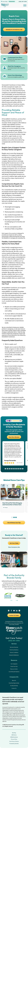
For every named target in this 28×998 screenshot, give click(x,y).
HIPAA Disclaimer (14, 737)
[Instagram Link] (19, 611)
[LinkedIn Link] (16, 611)
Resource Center (14, 669)
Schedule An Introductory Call (14, 29)
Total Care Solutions (14, 649)
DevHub (17, 743)
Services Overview (14, 647)
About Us (14, 680)
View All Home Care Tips (14, 522)
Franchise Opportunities (14, 683)
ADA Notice (14, 735)
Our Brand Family (14, 685)
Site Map (14, 732)
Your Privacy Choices (14, 741)
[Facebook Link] (11, 611)
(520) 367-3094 (23, 1)
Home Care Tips (14, 666)
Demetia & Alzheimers (14, 655)
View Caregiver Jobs (14, 547)
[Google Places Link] (8, 611)
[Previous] (11, 600)
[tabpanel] (8, 596)
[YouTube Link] (14, 611)
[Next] (16, 600)
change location (12, 1)
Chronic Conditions (14, 652)
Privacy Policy (14, 739)
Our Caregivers (14, 663)
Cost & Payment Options (14, 671)
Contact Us (14, 688)
